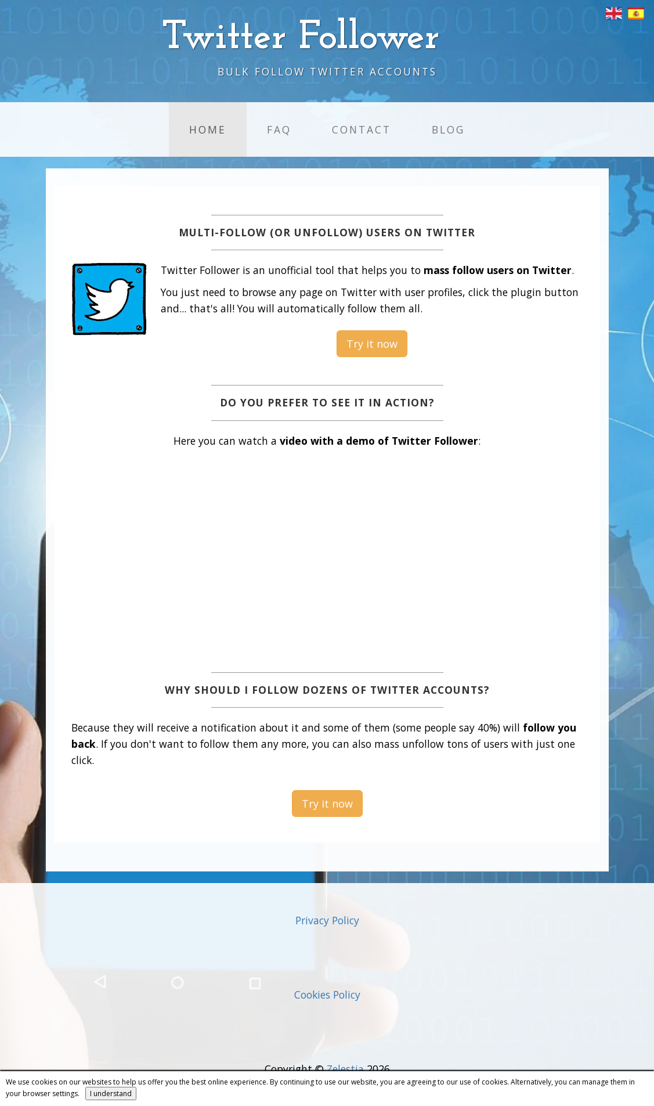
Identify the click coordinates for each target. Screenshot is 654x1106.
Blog (448, 129)
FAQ (279, 129)
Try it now (372, 344)
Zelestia (345, 1069)
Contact (361, 129)
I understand (111, 1093)
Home (207, 129)
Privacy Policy (327, 920)
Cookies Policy (327, 994)
